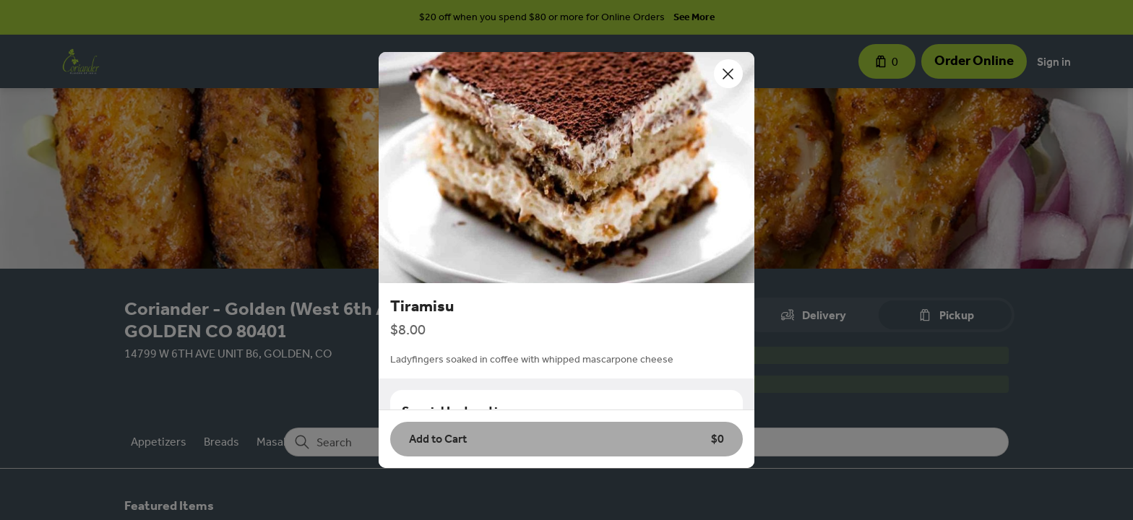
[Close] (728, 73)
